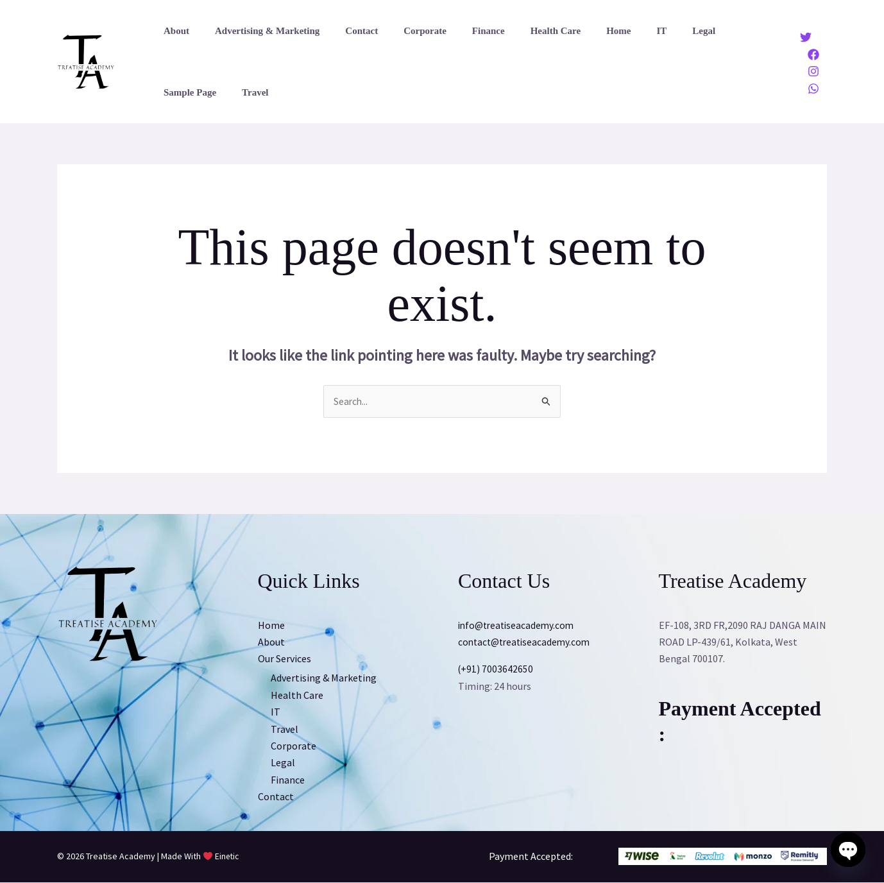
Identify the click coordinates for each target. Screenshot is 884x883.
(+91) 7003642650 (496, 669)
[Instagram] (813, 71)
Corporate (402, 31)
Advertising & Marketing (257, 31)
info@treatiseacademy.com (518, 625)
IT (613, 31)
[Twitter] (806, 37)
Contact (345, 31)
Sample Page (706, 31)
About (173, 31)
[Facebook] (813, 54)
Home (577, 31)
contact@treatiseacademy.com (527, 642)
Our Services (284, 659)
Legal (649, 31)
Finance (459, 31)
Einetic (228, 857)
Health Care (520, 31)
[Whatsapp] (813, 88)
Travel (173, 92)
